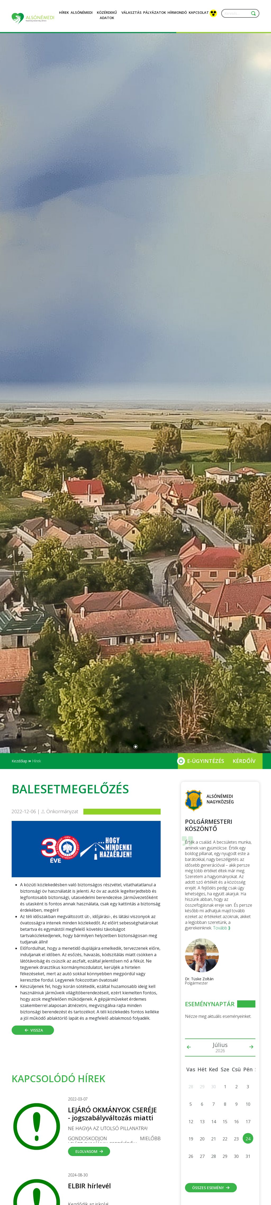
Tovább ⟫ (222, 928)
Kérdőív (244, 761)
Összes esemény (210, 1187)
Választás (131, 15)
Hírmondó (177, 15)
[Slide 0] (135, 746)
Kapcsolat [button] (199, 15)
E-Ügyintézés (205, 761)
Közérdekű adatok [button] (107, 18)
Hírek (64, 15)
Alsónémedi (82, 15)
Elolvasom (89, 1151)
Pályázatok (154, 15)
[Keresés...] (237, 13)
